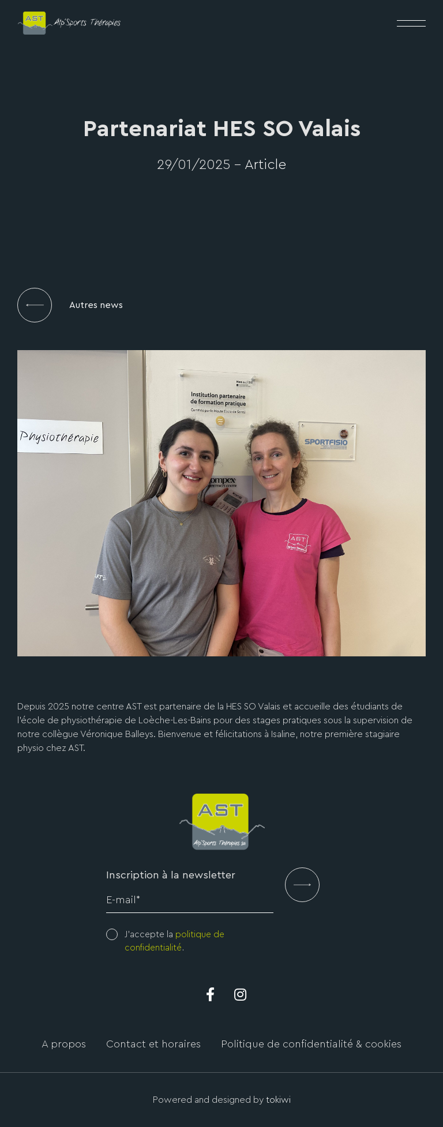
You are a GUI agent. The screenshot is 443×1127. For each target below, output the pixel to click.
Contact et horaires (153, 1044)
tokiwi (278, 1100)
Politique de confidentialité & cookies (311, 1044)
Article (265, 165)
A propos (64, 1044)
